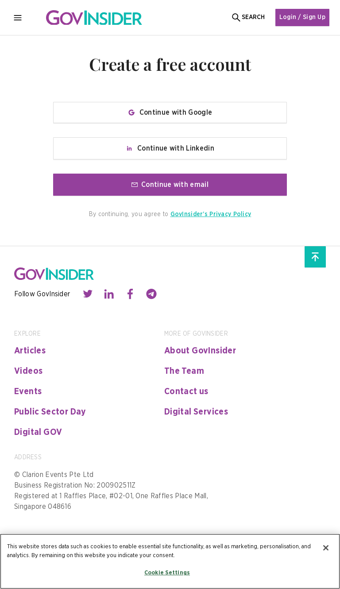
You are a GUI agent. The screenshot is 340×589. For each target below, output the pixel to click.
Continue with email (170, 184)
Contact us (186, 391)
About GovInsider (200, 350)
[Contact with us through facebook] (130, 294)
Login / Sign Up (302, 17)
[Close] (326, 548)
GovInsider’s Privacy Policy (210, 214)
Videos (28, 371)
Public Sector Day (50, 411)
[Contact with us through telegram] (151, 294)
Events (28, 391)
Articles (30, 350)
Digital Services (196, 411)
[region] (170, 561)
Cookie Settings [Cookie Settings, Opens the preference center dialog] (167, 573)
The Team (184, 371)
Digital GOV (38, 432)
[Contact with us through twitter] (88, 294)
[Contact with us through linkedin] (109, 294)
